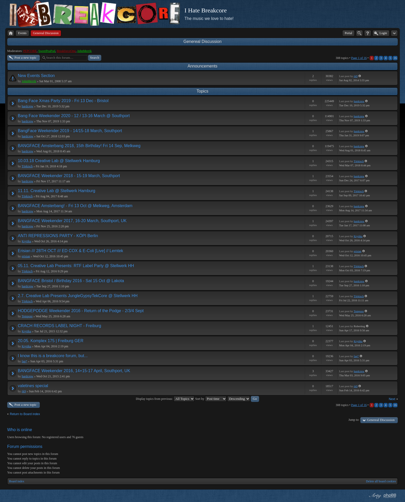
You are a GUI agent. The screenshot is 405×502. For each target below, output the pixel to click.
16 (395, 58)
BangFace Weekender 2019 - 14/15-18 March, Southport (70, 131)
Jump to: (353, 420)
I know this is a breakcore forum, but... (53, 356)
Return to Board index (25, 414)
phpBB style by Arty (374, 495)
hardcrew (27, 106)
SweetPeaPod (46, 51)
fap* (24, 361)
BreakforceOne (66, 51)
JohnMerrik (84, 51)
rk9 (356, 76)
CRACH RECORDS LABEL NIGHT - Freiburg (59, 326)
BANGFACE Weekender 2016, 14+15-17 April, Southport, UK (74, 371)
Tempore (27, 316)
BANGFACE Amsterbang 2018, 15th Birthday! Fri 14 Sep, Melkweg (79, 146)
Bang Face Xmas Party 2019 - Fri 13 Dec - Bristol (63, 101)
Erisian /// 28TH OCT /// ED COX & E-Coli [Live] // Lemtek (70, 251)
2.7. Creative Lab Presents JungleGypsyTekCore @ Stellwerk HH (78, 296)
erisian (26, 256)
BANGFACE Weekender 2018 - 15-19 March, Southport (69, 176)
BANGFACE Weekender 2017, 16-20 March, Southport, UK (72, 221)
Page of (359, 58)
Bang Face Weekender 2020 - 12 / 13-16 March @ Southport (74, 116)
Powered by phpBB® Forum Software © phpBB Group (390, 495)
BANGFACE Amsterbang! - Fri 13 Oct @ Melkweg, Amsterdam (75, 206)
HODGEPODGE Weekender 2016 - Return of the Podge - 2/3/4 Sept (81, 311)
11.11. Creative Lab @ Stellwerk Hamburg (56, 191)
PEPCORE (30, 51)
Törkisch (27, 166)
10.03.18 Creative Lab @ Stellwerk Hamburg (59, 161)
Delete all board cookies (381, 481)
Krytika (26, 241)
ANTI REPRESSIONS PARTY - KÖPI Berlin (58, 236)
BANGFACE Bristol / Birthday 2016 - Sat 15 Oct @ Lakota (71, 281)
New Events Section (36, 75)
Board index (16, 481)
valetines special (33, 386)
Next (392, 399)
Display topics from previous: (165, 399)
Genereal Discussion (202, 41)
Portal (348, 33)
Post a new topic (25, 57)
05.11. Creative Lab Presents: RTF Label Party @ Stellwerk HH (76, 266)
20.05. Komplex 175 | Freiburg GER (50, 341)
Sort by (211, 399)
